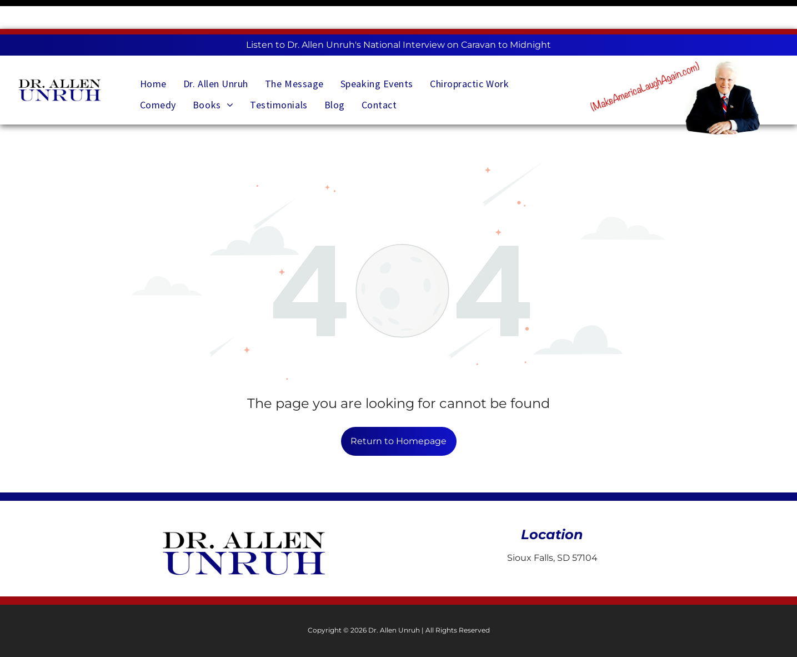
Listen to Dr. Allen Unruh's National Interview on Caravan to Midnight (398, 16)
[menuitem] (153, 50)
